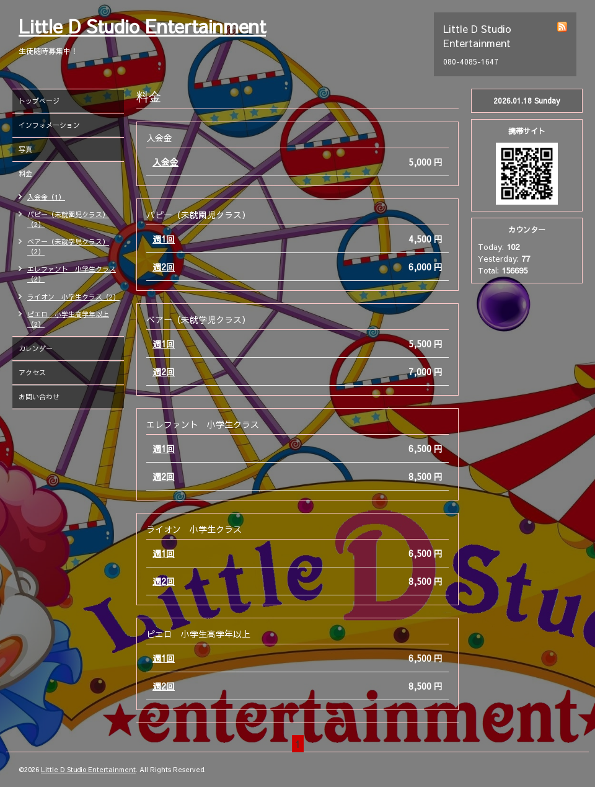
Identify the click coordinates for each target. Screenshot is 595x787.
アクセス (32, 372)
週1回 (163, 239)
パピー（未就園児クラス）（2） (68, 219)
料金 (25, 173)
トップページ (39, 100)
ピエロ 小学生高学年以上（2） (68, 319)
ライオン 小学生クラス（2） (73, 296)
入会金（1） (46, 197)
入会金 (165, 162)
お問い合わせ (39, 396)
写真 (25, 149)
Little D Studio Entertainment (142, 25)
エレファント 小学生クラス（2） (71, 273)
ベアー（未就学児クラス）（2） (68, 246)
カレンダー (36, 348)
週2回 (163, 266)
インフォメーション (49, 125)
